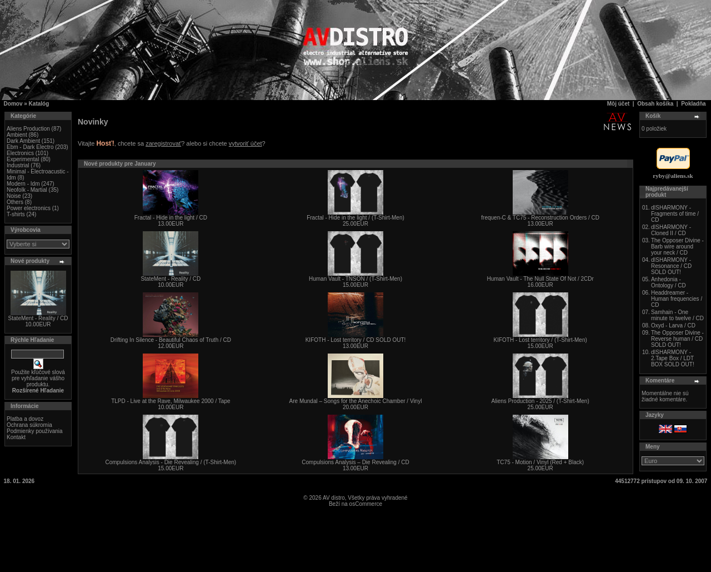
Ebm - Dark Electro (30, 147)
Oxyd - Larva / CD (673, 325)
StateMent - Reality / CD (38, 318)
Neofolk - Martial (27, 190)
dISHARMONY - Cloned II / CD (671, 230)
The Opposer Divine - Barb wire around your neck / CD (677, 246)
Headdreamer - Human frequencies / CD (676, 299)
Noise (14, 196)
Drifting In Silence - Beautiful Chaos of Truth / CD (171, 340)
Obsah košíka (655, 104)
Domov (13, 104)
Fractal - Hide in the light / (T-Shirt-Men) (355, 218)
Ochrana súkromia (29, 425)
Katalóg (39, 104)
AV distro (334, 498)
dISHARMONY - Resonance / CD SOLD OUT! (671, 266)
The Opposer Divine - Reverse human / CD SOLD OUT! (677, 339)
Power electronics (29, 208)
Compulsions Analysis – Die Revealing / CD (355, 462)
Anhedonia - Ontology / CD (668, 282)
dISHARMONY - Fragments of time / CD (675, 214)
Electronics (20, 153)
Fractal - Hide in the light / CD (170, 218)
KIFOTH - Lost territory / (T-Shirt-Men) (540, 340)
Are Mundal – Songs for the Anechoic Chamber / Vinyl (355, 401)
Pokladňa (693, 104)
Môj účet (618, 104)
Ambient (17, 135)
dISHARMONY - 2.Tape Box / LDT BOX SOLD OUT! (672, 358)
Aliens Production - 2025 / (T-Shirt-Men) (540, 401)
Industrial (18, 165)
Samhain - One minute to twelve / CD (677, 315)
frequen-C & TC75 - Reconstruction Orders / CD (540, 218)
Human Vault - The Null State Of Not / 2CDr (540, 279)
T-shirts (16, 214)
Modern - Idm (23, 184)
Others (15, 202)
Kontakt (16, 437)
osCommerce (365, 504)
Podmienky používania (35, 431)
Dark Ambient (23, 141)
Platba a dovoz (25, 419)
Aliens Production (28, 129)
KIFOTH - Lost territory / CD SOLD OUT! (356, 340)
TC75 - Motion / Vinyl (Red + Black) (540, 462)
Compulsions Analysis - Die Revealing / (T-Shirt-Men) (171, 462)
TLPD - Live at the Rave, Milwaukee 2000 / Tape (170, 401)
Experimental (23, 159)
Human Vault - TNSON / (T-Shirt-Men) (355, 279)
